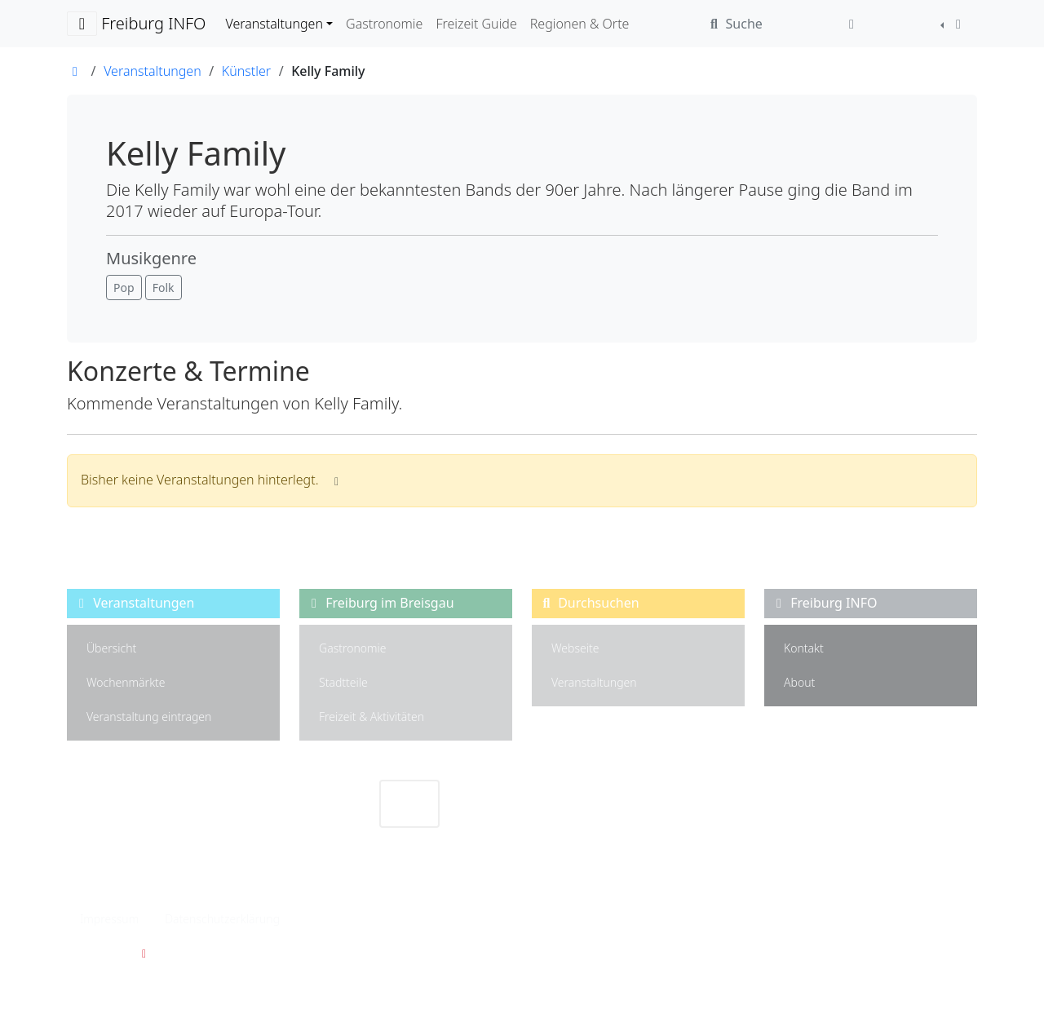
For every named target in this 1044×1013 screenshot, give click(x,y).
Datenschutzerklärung (222, 919)
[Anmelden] (851, 23)
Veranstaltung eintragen (148, 716)
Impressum (109, 919)
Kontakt (804, 648)
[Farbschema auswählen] (953, 23)
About (799, 682)
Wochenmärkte (126, 682)
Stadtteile (343, 682)
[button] (124, 287)
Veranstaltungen (594, 682)
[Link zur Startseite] (75, 71)
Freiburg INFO (136, 23)
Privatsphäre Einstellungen (375, 919)
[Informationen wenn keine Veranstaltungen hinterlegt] (337, 480)
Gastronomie (353, 648)
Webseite (575, 648)
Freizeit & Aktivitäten (371, 716)
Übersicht (111, 648)
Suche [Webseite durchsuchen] (734, 24)
